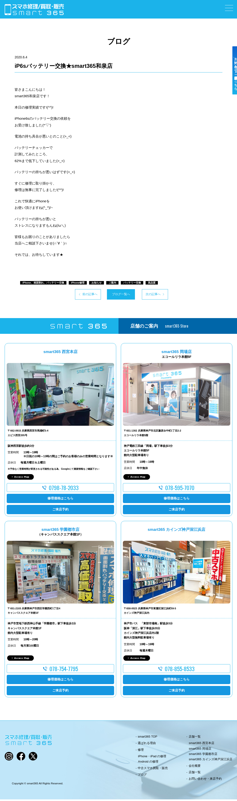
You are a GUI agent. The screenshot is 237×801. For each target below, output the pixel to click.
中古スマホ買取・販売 (153, 769)
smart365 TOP (147, 738)
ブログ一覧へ (118, 295)
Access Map (21, 478)
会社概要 (195, 767)
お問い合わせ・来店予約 (205, 780)
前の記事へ (72, 295)
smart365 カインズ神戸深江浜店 (210, 761)
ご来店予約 (60, 510)
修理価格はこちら (60, 499)
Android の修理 (148, 763)
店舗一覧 (195, 738)
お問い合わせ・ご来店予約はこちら (232, 81)
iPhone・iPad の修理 (152, 757)
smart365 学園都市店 (203, 755)
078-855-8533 (180, 670)
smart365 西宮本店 (201, 744)
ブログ (142, 776)
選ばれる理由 (147, 744)
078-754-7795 (64, 670)
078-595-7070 (179, 489)
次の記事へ (164, 295)
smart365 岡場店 (200, 750)
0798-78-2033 (64, 489)
